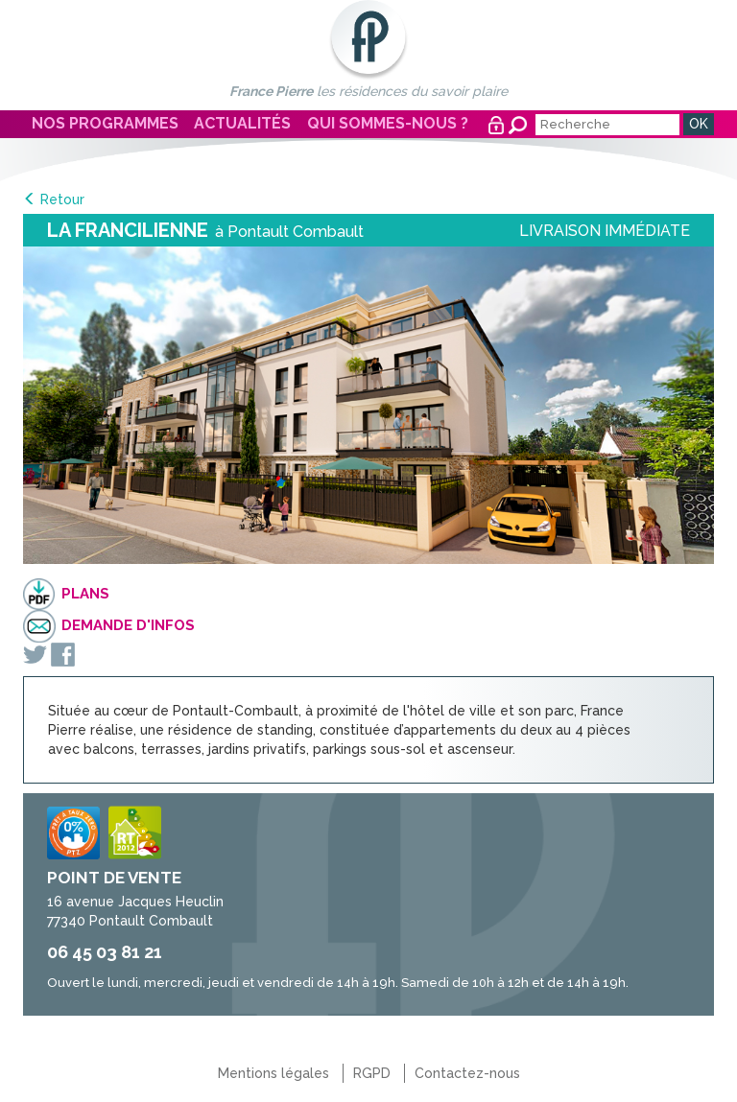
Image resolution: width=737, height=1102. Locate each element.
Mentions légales (273, 1073)
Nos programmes (105, 123)
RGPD (372, 1073)
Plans (85, 593)
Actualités (242, 123)
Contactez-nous (467, 1073)
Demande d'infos (128, 625)
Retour (62, 199)
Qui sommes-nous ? (387, 123)
